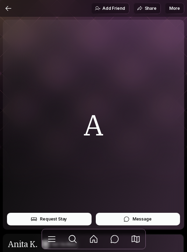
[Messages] (115, 239)
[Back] (8, 8)
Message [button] (137, 219)
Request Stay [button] (49, 219)
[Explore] (73, 239)
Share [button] (147, 8)
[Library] (52, 239)
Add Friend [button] (110, 8)
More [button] (174, 8)
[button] (136, 239)
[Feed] (94, 239)
